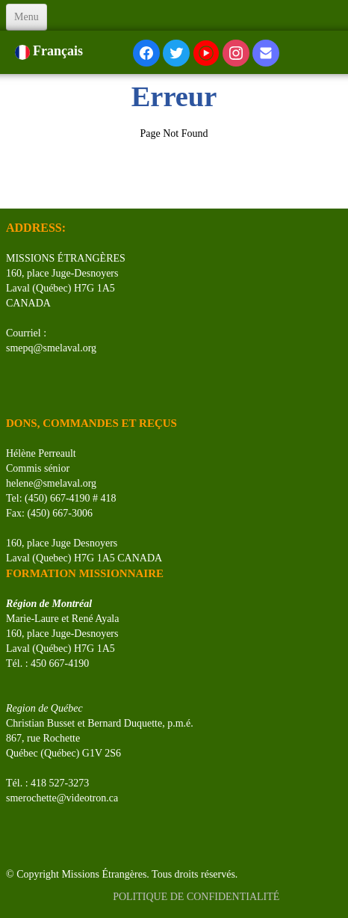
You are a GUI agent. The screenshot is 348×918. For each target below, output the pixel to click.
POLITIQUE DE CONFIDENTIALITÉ (197, 896)
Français (51, 50)
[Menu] (26, 17)
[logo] (11, 190)
